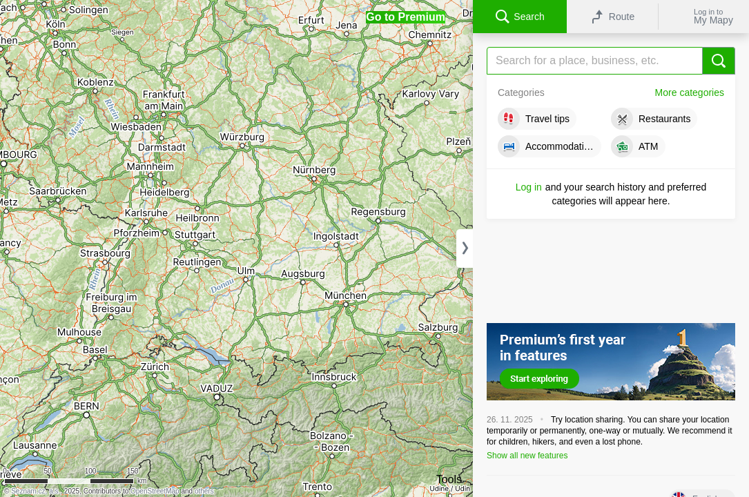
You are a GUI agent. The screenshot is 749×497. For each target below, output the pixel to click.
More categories (689, 92)
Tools (449, 479)
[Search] (611, 61)
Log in (529, 187)
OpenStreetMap (154, 491)
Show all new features (527, 455)
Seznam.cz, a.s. (35, 491)
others (204, 491)
